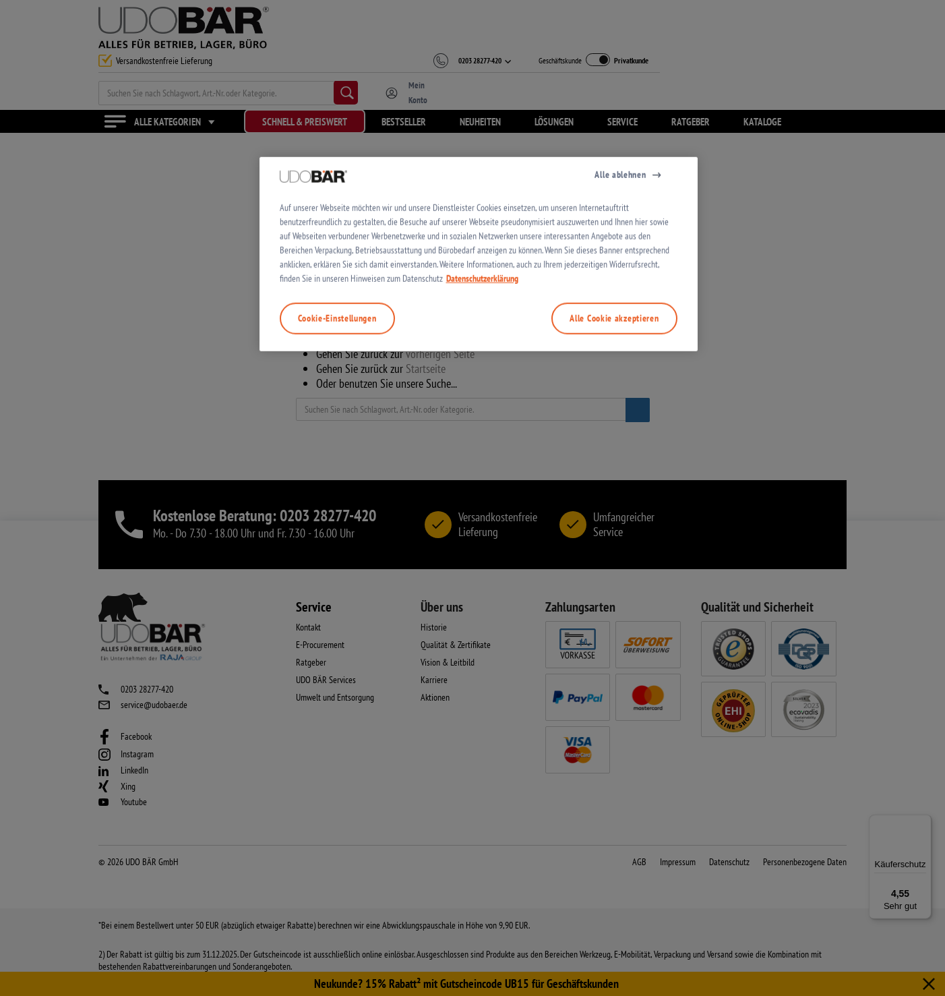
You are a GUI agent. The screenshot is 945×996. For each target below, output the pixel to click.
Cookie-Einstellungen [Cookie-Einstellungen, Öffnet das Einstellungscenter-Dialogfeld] (337, 560)
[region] (479, 496)
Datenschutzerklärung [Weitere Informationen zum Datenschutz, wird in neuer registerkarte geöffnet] (482, 520)
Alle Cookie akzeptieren (614, 560)
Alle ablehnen (620, 416)
